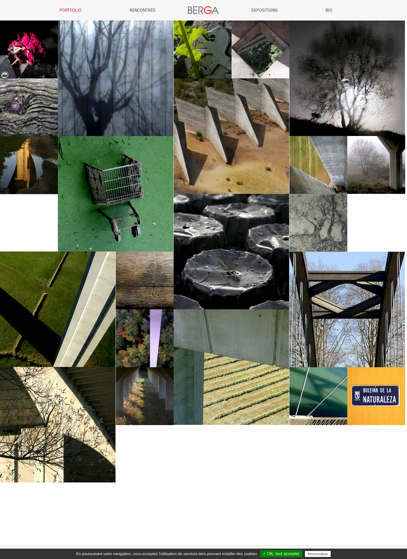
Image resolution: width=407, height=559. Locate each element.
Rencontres (142, 10)
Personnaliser (318, 554)
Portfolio (70, 10)
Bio (328, 10)
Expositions (264, 10)
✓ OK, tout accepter (281, 553)
